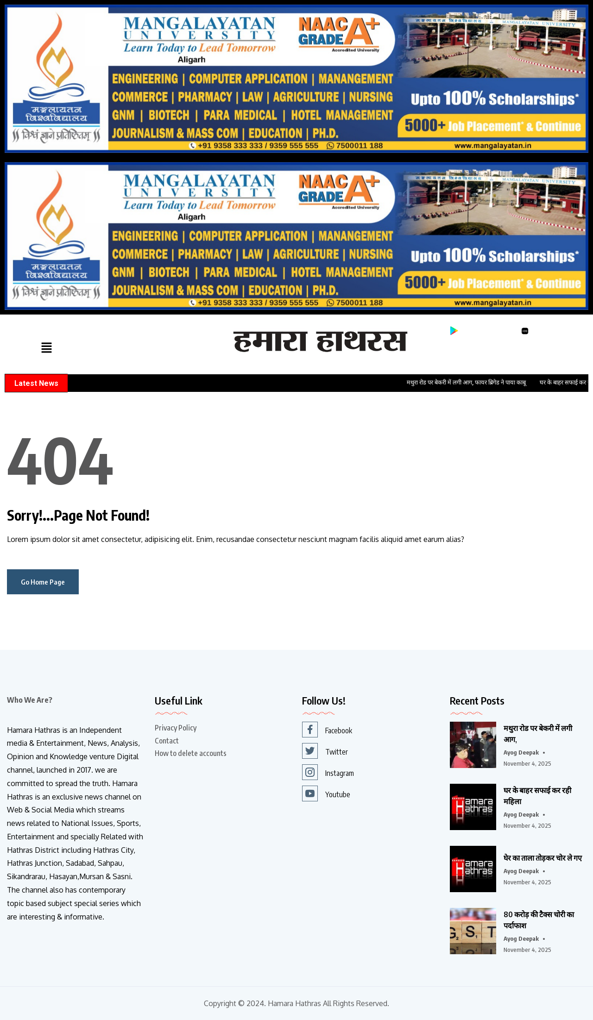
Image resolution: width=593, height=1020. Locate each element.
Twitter (325, 751)
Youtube (326, 793)
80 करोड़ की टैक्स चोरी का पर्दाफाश (539, 920)
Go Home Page (43, 582)
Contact (167, 740)
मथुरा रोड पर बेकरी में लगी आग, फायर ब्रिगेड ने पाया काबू (476, 382)
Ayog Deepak (521, 752)
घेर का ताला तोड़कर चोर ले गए (543, 858)
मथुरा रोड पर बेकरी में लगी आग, (538, 734)
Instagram (328, 772)
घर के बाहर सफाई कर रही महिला (537, 796)
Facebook (327, 729)
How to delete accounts (191, 753)
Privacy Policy (175, 727)
